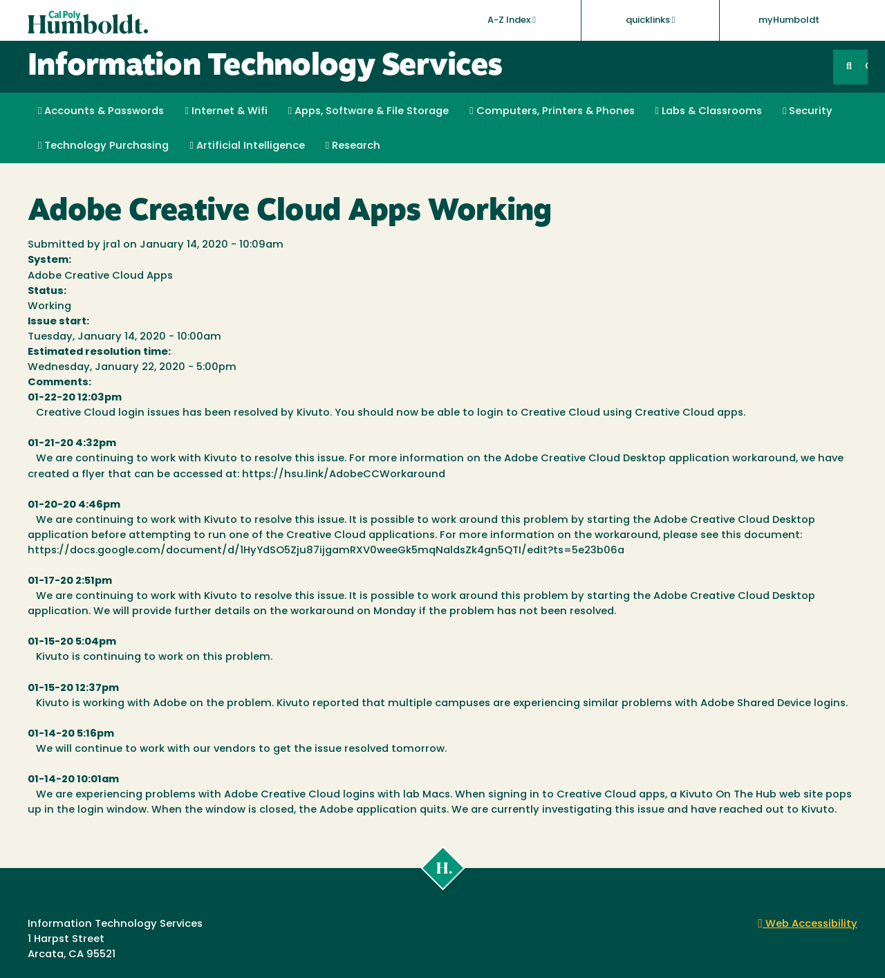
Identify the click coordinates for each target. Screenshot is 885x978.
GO (866, 67)
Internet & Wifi (226, 111)
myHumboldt (788, 20)
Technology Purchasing (103, 145)
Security (807, 111)
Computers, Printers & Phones (551, 111)
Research (353, 145)
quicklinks (651, 20)
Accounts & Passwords (101, 111)
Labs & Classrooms (708, 111)
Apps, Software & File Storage (368, 111)
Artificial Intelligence (246, 145)
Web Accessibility (807, 924)
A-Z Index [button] (511, 20)
